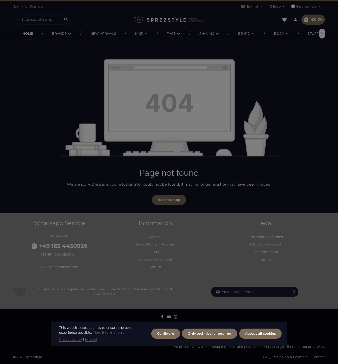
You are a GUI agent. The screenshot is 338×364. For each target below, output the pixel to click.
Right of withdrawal (265, 244)
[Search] (66, 19)
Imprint (265, 259)
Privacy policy (70, 349)
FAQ (155, 252)
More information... (108, 342)
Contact (155, 237)
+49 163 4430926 (59, 245)
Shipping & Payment (155, 259)
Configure (165, 343)
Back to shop (169, 200)
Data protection (265, 252)
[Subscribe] (294, 292)
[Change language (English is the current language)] (252, 6)
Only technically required (209, 343)
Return (155, 267)
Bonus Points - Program (155, 244)
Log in (19, 6)
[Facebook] (162, 317)
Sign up (36, 6)
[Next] (322, 33)
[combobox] (38, 19)
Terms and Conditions (265, 237)
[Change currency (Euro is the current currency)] (277, 6)
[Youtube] (169, 317)
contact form (68, 267)
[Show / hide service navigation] (305, 6)
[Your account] (295, 20)
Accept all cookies (260, 343)
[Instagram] (176, 317)
